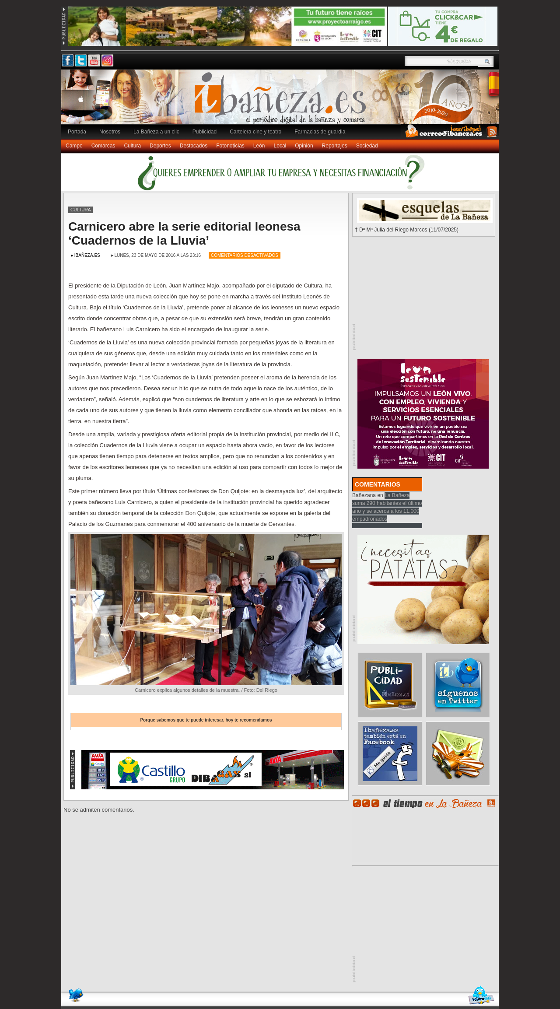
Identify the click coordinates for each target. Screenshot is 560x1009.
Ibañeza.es (282, 101)
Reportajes (334, 146)
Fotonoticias (230, 146)
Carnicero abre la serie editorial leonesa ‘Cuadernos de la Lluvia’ (184, 233)
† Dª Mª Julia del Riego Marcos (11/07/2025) (406, 230)
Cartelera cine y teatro (255, 132)
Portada (77, 132)
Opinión (304, 146)
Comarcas (103, 146)
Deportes (160, 146)
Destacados (193, 146)
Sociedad (367, 146)
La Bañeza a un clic (156, 132)
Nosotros (109, 132)
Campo (74, 146)
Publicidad (204, 132)
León (259, 146)
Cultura (132, 146)
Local (280, 146)
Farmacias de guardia (319, 132)
